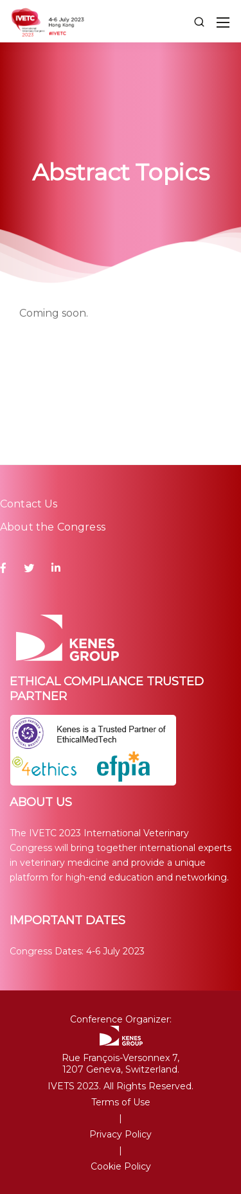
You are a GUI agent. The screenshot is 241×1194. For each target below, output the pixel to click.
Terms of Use (120, 1102)
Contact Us (29, 504)
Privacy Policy (120, 1134)
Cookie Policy (121, 1166)
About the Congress (52, 527)
